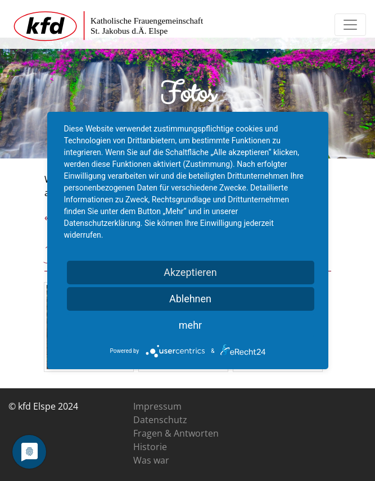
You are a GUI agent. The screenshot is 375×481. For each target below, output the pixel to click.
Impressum (157, 406)
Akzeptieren (190, 272)
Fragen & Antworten (176, 433)
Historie (150, 447)
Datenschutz (160, 420)
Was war (151, 460)
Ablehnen (190, 299)
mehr (190, 325)
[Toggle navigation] (350, 24)
